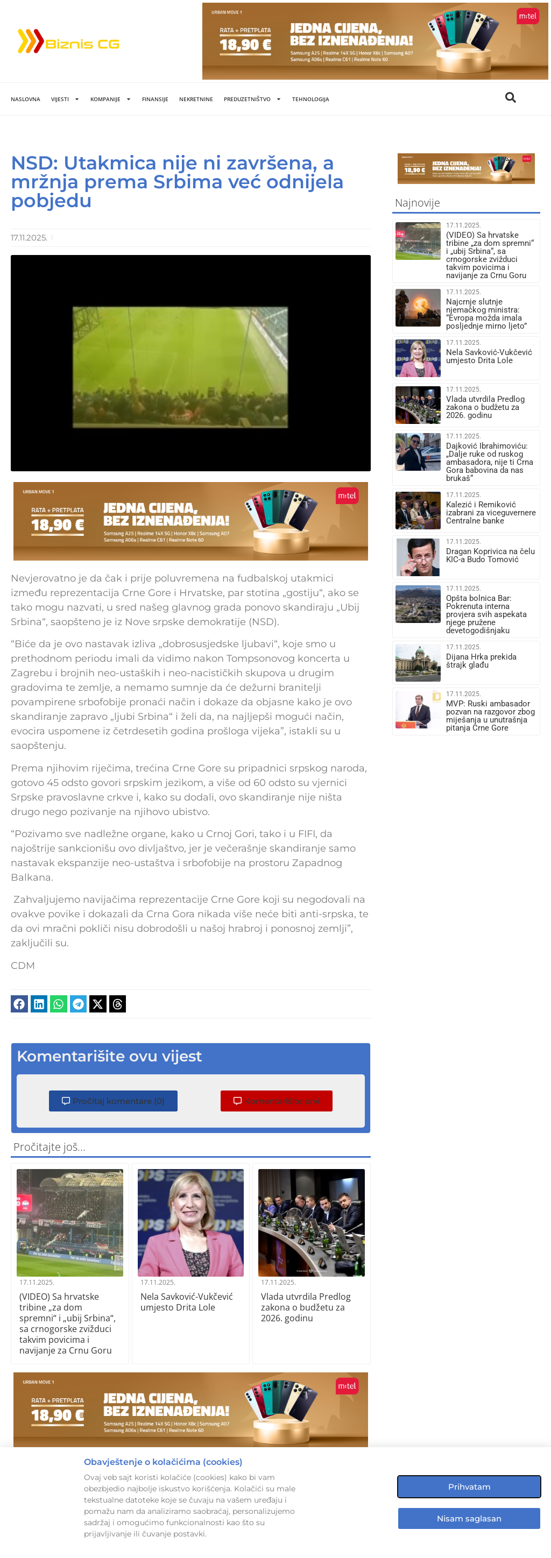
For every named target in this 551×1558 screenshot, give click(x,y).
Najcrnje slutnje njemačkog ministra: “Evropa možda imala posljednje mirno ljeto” (486, 314)
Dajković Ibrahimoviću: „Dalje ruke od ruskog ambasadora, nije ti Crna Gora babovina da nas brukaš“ (489, 462)
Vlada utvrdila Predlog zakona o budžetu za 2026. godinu (306, 1307)
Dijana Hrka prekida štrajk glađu (481, 661)
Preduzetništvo (252, 99)
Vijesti (65, 99)
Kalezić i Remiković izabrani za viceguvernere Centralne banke (491, 513)
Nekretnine (196, 99)
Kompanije (110, 99)
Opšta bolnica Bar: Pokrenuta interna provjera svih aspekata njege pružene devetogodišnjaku (486, 614)
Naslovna (25, 99)
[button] (19, 1003)
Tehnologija (310, 99)
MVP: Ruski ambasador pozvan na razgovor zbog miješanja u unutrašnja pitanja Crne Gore (490, 716)
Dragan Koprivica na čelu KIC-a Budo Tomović (490, 555)
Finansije (155, 99)
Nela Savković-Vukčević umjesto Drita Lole (186, 1302)
